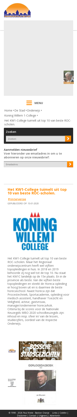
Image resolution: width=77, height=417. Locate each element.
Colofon (63, 412)
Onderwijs (33, 110)
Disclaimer (22, 415)
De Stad (19, 110)
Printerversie (17, 199)
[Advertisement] (38, 58)
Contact (32, 415)
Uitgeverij (43, 415)
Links (54, 412)
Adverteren (55, 415)
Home (8, 110)
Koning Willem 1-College (20, 115)
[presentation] (27, 174)
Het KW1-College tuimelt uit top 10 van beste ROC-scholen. (37, 122)
